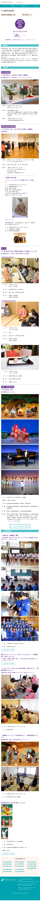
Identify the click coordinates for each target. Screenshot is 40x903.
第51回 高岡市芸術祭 (7, 863)
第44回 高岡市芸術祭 (19, 868)
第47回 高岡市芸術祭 (19, 865)
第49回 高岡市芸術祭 (31, 863)
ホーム (5, 5)
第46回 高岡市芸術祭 (31, 865)
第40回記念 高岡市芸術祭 (31, 871)
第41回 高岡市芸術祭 (19, 871)
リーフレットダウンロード (19, 527)
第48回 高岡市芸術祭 (7, 865)
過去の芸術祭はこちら (30, 15)
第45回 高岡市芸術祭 (7, 868)
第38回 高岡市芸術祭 (19, 874)
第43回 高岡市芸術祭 (31, 868)
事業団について (14, 5)
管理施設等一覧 (24, 5)
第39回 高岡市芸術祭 (7, 874)
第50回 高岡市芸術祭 (19, 863)
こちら (9, 196)
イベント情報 (33, 5)
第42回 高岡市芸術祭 (7, 871)
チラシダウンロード (7, 651)
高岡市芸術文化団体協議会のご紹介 (12, 15)
